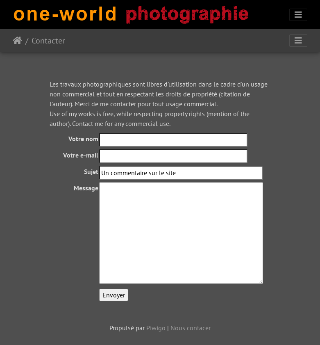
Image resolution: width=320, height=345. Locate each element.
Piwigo (156, 328)
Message (86, 188)
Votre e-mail (80, 155)
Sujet (91, 171)
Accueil (17, 40)
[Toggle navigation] (298, 15)
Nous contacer (190, 328)
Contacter (48, 40)
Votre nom (83, 138)
